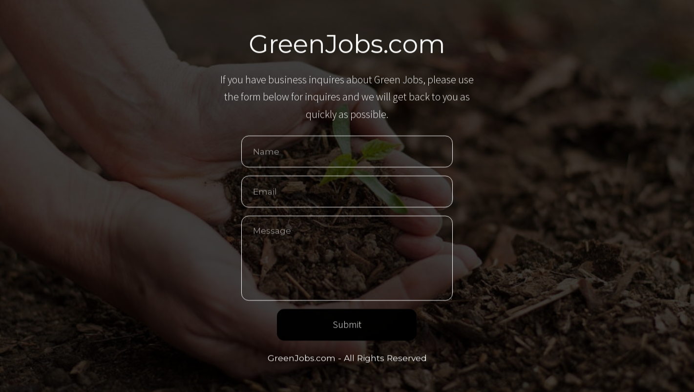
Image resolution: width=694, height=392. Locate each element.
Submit (347, 325)
